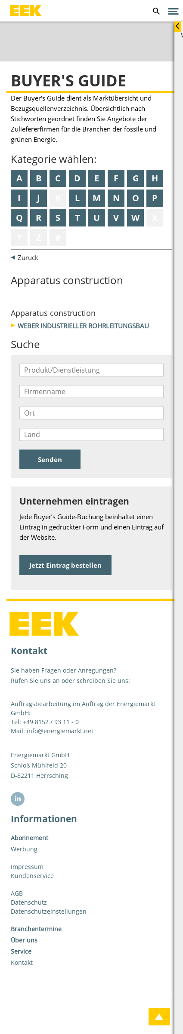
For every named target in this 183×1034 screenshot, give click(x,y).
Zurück (28, 257)
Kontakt (22, 962)
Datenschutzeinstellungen (49, 911)
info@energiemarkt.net (60, 731)
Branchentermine (36, 929)
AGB (17, 893)
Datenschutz (29, 902)
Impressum (27, 867)
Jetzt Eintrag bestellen (65, 565)
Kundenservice (32, 876)
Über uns (24, 940)
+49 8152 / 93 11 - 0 (51, 722)
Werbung (24, 849)
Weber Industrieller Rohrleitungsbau (83, 326)
